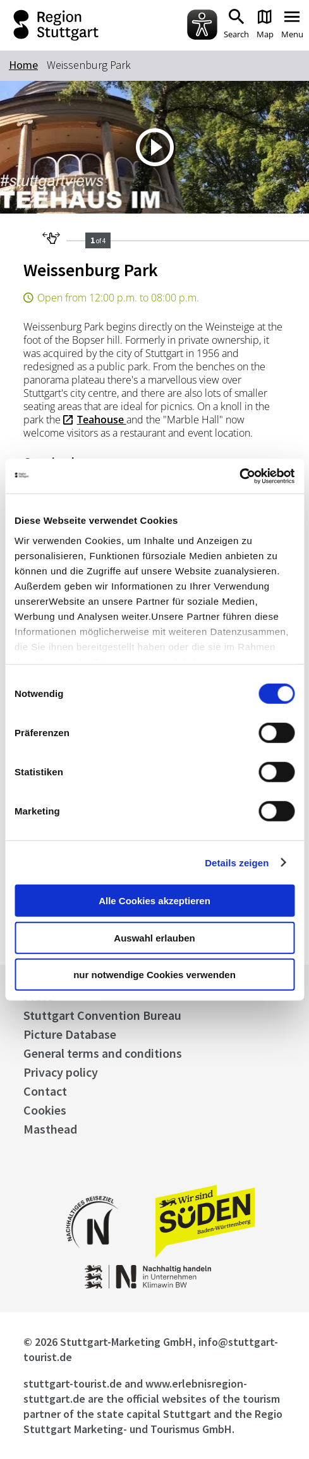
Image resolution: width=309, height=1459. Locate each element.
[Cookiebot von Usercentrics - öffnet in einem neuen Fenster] (239, 476)
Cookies (44, 1110)
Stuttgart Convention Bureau (102, 1015)
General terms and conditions (102, 1053)
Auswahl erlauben (154, 937)
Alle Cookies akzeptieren (154, 900)
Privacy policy (60, 1072)
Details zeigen (237, 862)
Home (23, 65)
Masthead (50, 1129)
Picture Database (69, 1034)
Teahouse (101, 420)
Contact (45, 1091)
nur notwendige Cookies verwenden (154, 974)
